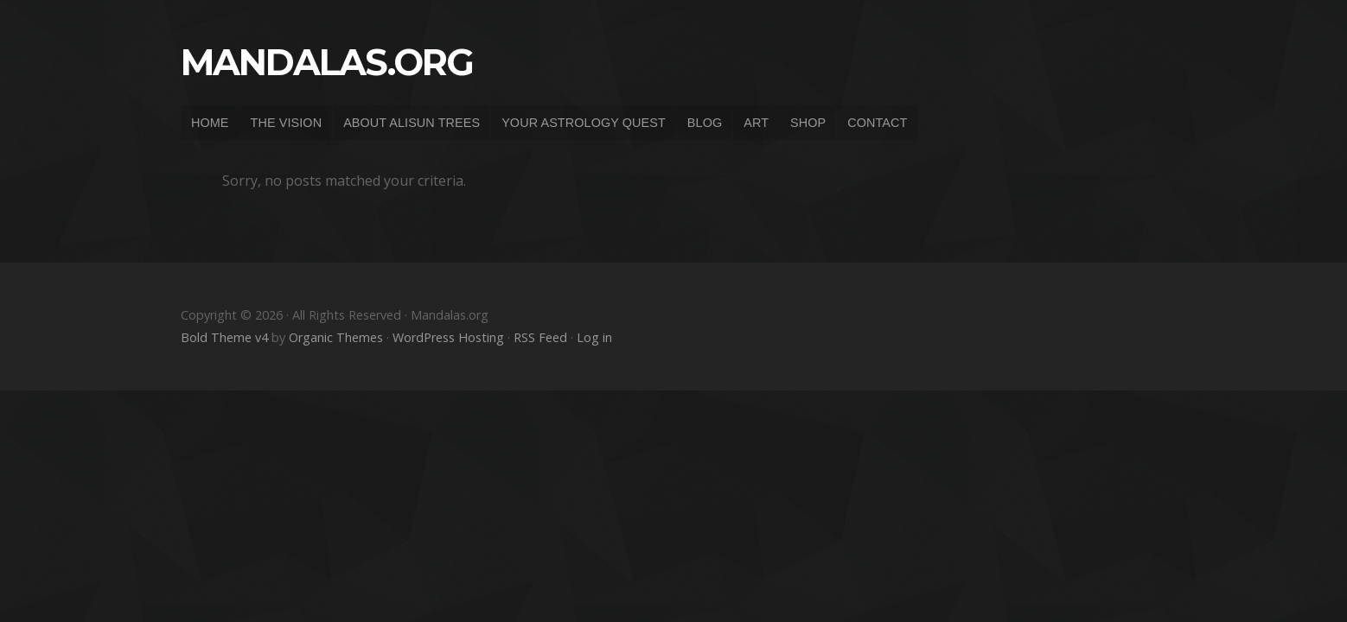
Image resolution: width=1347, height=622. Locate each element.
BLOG (704, 123)
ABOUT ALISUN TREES (411, 123)
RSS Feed (540, 337)
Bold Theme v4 (224, 337)
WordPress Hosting (448, 337)
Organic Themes (336, 337)
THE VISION (286, 123)
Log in (594, 337)
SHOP (808, 123)
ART (756, 123)
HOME (210, 123)
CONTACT (877, 123)
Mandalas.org (327, 62)
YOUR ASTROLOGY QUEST (583, 123)
